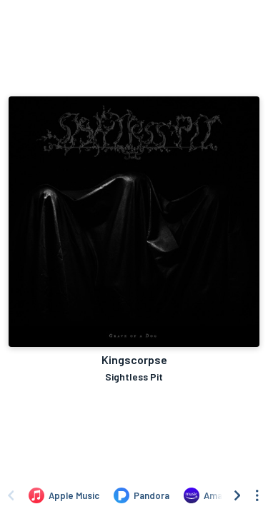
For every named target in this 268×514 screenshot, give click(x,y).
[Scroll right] (237, 495)
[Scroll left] (10, 495)
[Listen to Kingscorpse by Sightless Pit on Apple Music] (64, 495)
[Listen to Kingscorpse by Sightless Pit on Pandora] (141, 495)
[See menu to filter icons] (257, 495)
